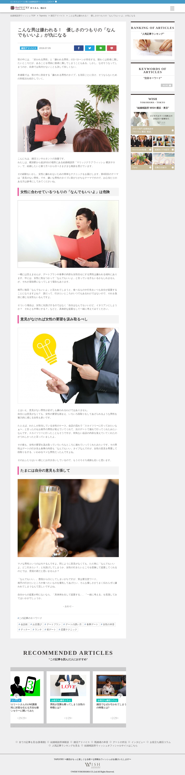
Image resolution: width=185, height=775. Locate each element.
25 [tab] (118, 726)
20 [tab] (96, 726)
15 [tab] (74, 726)
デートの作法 (120, 742)
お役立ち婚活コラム (160, 742)
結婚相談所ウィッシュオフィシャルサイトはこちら (111, 745)
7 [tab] (40, 726)
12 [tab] (61, 726)
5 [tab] (31, 726)
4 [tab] (27, 726)
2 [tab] (18, 726)
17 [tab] (83, 726)
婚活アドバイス (82, 742)
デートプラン (54, 624)
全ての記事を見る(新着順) (32, 742)
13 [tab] (66, 726)
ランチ (38, 629)
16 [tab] (79, 726)
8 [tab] (44, 726)
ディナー (25, 629)
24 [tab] (113, 726)
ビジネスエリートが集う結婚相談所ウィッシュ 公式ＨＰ (33, 2)
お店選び (37, 624)
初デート (51, 629)
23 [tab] (109, 726)
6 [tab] (35, 726)
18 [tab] (87, 726)
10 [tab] (53, 726)
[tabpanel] (68, 697)
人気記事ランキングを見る (66, 745)
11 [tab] (57, 726)
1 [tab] (14, 726)
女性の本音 (108, 624)
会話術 (24, 624)
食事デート (92, 624)
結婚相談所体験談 (59, 742)
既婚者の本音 (101, 742)
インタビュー (138, 742)
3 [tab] (22, 726)
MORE (166, 85)
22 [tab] (105, 726)
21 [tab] (100, 726)
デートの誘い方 (73, 624)
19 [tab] (92, 726)
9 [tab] (48, 726)
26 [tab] (122, 726)
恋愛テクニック (69, 629)
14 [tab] (70, 726)
